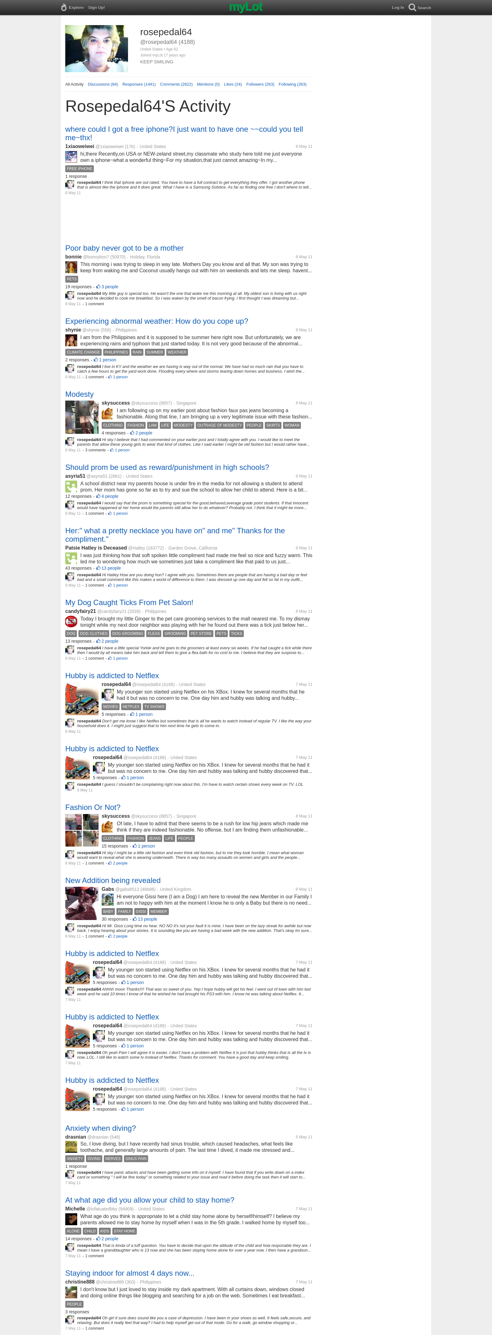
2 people (144, 432)
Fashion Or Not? (92, 807)
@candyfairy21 (112, 611)
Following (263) (293, 84)
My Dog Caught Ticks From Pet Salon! (129, 602)
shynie (73, 329)
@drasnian (98, 1137)
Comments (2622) (176, 84)
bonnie (73, 256)
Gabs (108, 889)
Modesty (79, 394)
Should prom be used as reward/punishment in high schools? (167, 467)
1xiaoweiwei (79, 146)
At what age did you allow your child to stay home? (149, 1200)
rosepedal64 (116, 684)
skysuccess (116, 403)
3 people (110, 286)
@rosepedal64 (146, 684)
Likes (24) (233, 84)
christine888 (79, 1281)
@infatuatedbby (102, 1208)
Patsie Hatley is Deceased (96, 547)
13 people (111, 568)
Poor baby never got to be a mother (124, 248)
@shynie (90, 329)
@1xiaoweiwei (109, 146)
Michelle (76, 1208)
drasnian (75, 1137)
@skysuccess (144, 403)
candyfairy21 (80, 611)
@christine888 (110, 1281)
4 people (110, 496)
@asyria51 (97, 476)
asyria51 (75, 476)
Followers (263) (260, 84)
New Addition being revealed (113, 880)
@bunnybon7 (96, 256)
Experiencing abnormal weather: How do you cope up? (156, 321)
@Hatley (136, 547)
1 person (107, 359)
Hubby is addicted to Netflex (112, 675)
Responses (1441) (139, 84)
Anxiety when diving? (100, 1128)
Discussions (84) (103, 84)
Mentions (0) (208, 84)
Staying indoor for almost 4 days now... (130, 1273)
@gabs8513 (127, 889)
